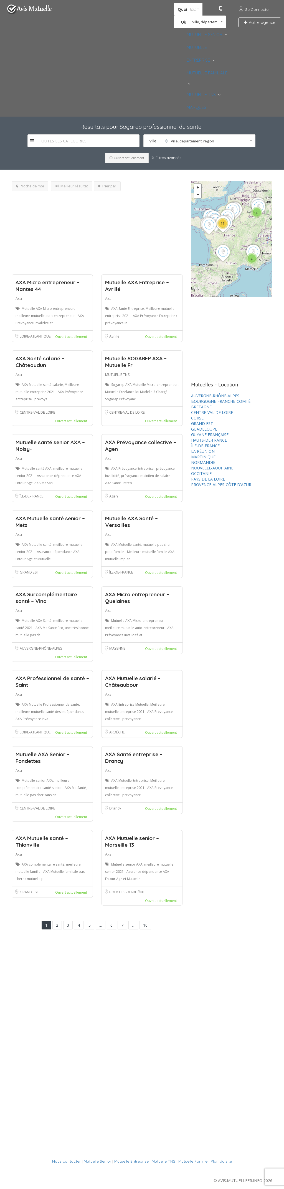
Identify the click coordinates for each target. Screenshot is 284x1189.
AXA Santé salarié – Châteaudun (40, 361)
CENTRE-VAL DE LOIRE (37, 412)
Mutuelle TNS (163, 1161)
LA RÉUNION (203, 451)
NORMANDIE (203, 462)
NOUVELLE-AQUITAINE (212, 468)
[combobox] (200, 22)
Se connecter (257, 9)
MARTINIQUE (203, 456)
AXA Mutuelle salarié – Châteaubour (133, 681)
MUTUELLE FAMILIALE (207, 73)
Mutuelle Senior (97, 1161)
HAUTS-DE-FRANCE (209, 440)
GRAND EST (29, 572)
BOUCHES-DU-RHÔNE (127, 891)
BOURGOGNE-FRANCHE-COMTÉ (220, 401)
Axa (19, 298)
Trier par (107, 185)
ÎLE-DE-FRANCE (32, 496)
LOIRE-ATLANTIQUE (35, 336)
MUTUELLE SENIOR (204, 34)
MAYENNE (117, 648)
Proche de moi (30, 185)
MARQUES (196, 107)
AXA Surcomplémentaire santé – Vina (46, 597)
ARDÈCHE (117, 732)
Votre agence (259, 22)
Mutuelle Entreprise (131, 1161)
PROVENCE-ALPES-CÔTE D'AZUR (221, 484)
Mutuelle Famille (192, 1161)
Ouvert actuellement (127, 158)
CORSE (197, 418)
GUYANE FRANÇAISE (210, 434)
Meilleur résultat (71, 185)
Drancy (115, 808)
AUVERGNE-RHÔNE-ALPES (41, 648)
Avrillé (114, 336)
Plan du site (221, 1161)
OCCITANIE (201, 473)
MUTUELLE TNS (201, 94)
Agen (113, 496)
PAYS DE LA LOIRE (208, 479)
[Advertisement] (97, 230)
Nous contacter (66, 1161)
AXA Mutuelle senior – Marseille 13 (132, 841)
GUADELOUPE (204, 429)
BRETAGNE (201, 406)
